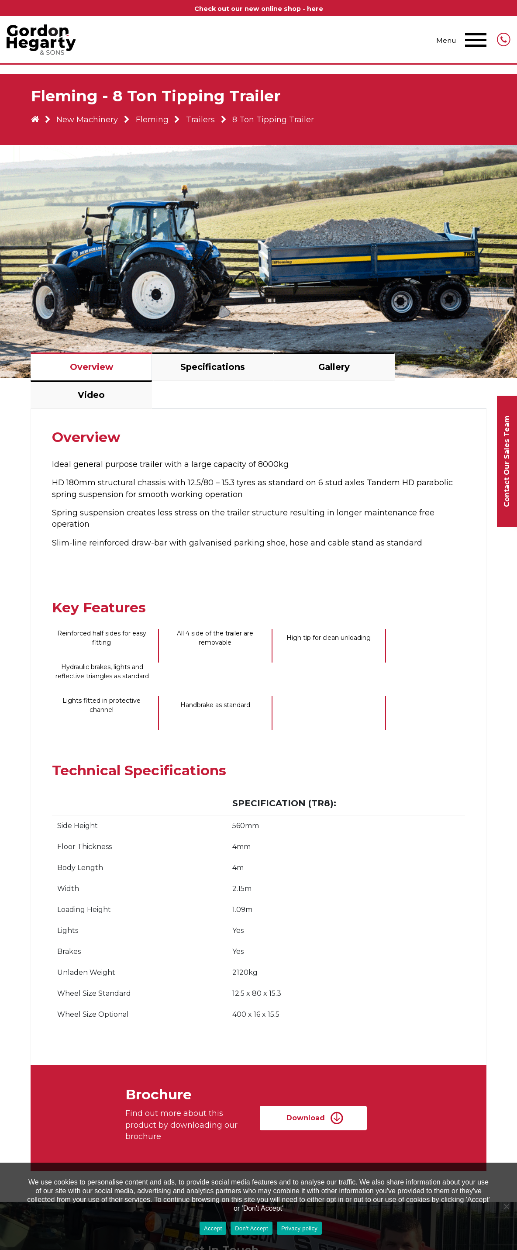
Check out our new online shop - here (258, 8)
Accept (213, 1228)
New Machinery (90, 126)
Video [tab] (427, 371)
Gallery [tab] (315, 371)
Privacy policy (299, 1228)
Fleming (156, 126)
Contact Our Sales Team (507, 461)
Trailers (206, 126)
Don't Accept (251, 1228)
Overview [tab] (89, 371)
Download (311, 1075)
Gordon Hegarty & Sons (41, 41)
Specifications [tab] (202, 371)
